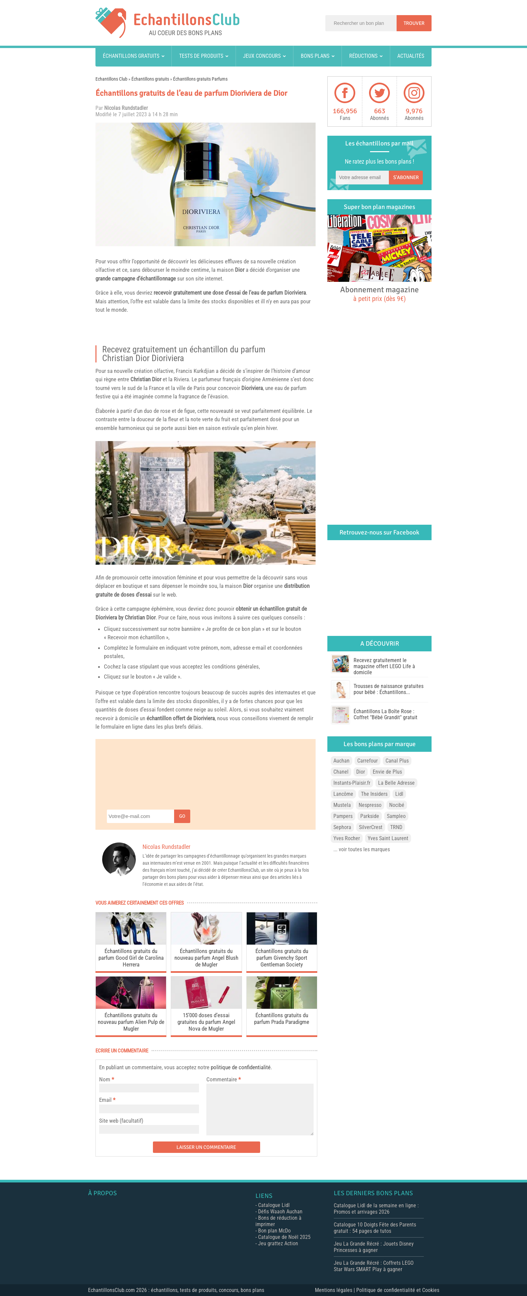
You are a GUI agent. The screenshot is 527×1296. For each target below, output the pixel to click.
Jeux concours (262, 56)
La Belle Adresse (396, 783)
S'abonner (406, 177)
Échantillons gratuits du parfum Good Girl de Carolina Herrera (131, 958)
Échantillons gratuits (131, 56)
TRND (396, 827)
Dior (239, 269)
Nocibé (396, 805)
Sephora (342, 827)
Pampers (343, 816)
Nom (104, 1079)
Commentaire (223, 1079)
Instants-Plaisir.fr (351, 783)
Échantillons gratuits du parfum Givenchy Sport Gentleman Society (281, 958)
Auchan (341, 761)
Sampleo (396, 816)
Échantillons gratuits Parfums (200, 79)
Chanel (341, 772)
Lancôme (343, 794)
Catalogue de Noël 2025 (284, 1237)
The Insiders (374, 794)
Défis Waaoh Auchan (280, 1211)
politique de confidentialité (241, 1067)
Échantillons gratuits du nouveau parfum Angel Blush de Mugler (206, 958)
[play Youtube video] (205, 503)
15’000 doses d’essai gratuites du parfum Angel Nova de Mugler (206, 1022)
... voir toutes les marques (361, 849)
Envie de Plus (387, 772)
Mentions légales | (335, 1290)
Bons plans (315, 56)
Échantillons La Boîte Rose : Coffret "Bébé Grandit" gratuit (385, 714)
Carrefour (367, 761)
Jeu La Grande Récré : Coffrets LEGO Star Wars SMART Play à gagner (374, 1266)
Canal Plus (397, 761)
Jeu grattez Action (278, 1243)
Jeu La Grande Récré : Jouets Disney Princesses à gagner (374, 1247)
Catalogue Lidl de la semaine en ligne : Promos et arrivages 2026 (376, 1208)
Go (182, 816)
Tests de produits (201, 56)
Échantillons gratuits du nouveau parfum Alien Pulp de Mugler (131, 1022)
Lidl (399, 794)
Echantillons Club (111, 79)
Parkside (369, 816)
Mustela (342, 805)
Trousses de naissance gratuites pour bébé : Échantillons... (388, 689)
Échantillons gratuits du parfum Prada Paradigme (281, 1018)
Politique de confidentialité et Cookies (397, 1290)
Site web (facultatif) (121, 1120)
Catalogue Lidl (274, 1205)
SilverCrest (370, 827)
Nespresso (370, 805)
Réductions (363, 56)
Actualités (410, 56)
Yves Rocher (346, 838)
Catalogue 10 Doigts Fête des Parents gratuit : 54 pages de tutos (375, 1227)
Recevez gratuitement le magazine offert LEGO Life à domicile (384, 666)
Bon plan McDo (274, 1230)
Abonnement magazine (379, 294)
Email (105, 1099)
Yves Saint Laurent (388, 838)
